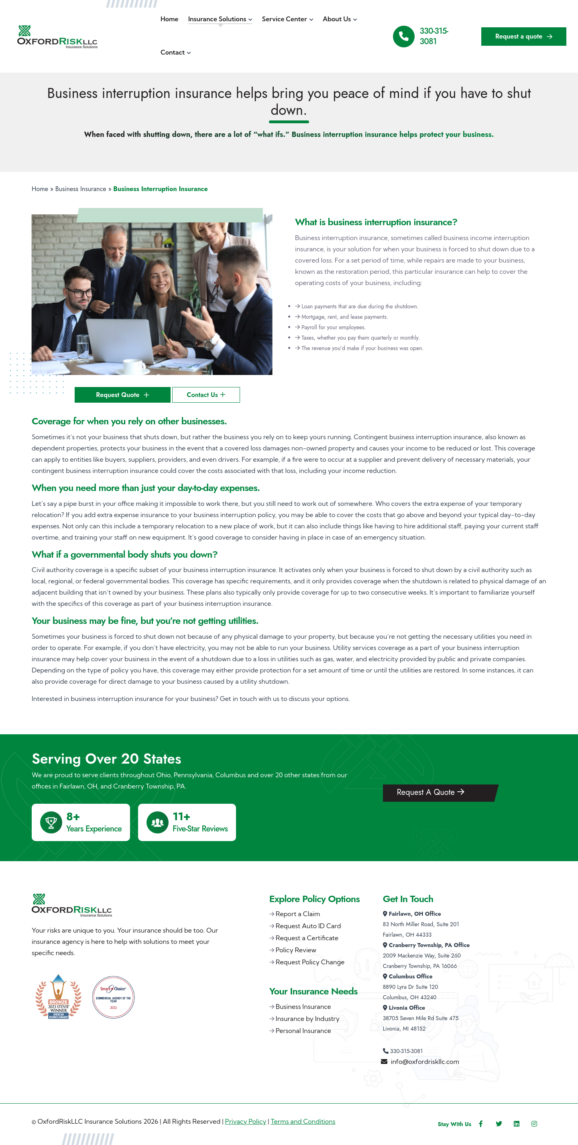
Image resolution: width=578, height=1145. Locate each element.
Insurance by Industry (308, 1019)
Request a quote (523, 36)
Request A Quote (430, 792)
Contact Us (206, 394)
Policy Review (296, 950)
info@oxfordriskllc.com (425, 1061)
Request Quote (122, 394)
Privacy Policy (246, 1121)
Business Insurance (80, 189)
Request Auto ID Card (308, 926)
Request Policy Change (310, 962)
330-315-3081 (434, 36)
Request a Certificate (307, 938)
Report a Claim (298, 914)
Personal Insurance (303, 1031)
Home (40, 189)
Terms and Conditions (303, 1121)
